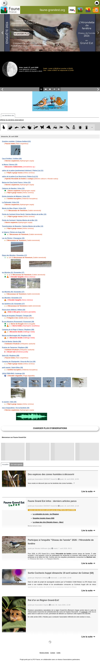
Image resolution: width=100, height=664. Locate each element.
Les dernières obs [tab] (8, 115)
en (96, 10)
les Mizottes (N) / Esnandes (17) (13, 292)
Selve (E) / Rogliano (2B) (10, 355)
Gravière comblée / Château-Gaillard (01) (16, 141)
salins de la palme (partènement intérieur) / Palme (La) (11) (22, 170)
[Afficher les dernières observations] (12, 120)
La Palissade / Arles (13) (10, 202)
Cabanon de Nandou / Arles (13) (13, 188)
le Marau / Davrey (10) (9, 164)
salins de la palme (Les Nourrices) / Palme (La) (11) (20, 176)
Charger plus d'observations (50, 428)
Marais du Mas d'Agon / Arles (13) (14, 208)
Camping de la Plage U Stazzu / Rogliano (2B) (18, 329)
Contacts (52, 652)
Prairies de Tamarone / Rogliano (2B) (15, 347)
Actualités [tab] (5, 464)
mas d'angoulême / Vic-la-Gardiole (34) (15, 408)
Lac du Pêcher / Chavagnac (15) (13, 238)
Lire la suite (88, 491)
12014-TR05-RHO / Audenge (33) (13, 373)
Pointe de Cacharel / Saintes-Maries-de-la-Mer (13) (19, 220)
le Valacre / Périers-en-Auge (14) (13, 232)
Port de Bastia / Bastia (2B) (11, 341)
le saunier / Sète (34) (9, 402)
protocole (84, 612)
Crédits (58, 652)
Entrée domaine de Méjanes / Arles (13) (16, 196)
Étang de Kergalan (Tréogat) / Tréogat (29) (17, 316)
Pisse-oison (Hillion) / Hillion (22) (13, 310)
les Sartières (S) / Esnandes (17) (13, 304)
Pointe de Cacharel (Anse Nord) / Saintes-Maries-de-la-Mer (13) (24, 214)
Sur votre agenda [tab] (16, 464)
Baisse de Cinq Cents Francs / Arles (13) (16, 182)
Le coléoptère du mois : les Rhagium (46, 514)
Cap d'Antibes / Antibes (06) (12, 158)
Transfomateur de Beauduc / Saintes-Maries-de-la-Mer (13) (22, 226)
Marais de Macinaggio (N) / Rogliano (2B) (16, 335)
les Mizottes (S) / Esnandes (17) (13, 272)
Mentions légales (44, 652)
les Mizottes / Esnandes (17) (12, 298)
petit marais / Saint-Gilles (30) (12, 367)
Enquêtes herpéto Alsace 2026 (43, 518)
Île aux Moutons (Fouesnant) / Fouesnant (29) (18, 321)
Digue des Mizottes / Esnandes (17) (14, 255)
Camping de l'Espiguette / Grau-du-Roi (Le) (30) (19, 361)
